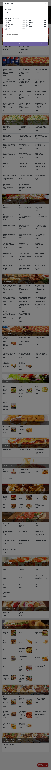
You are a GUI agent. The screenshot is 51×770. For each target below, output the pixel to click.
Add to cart (32, 44)
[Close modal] (46, 4)
